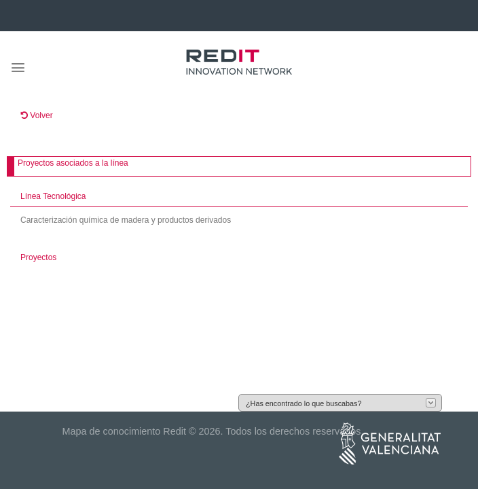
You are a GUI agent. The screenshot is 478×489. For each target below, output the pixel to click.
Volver (37, 115)
